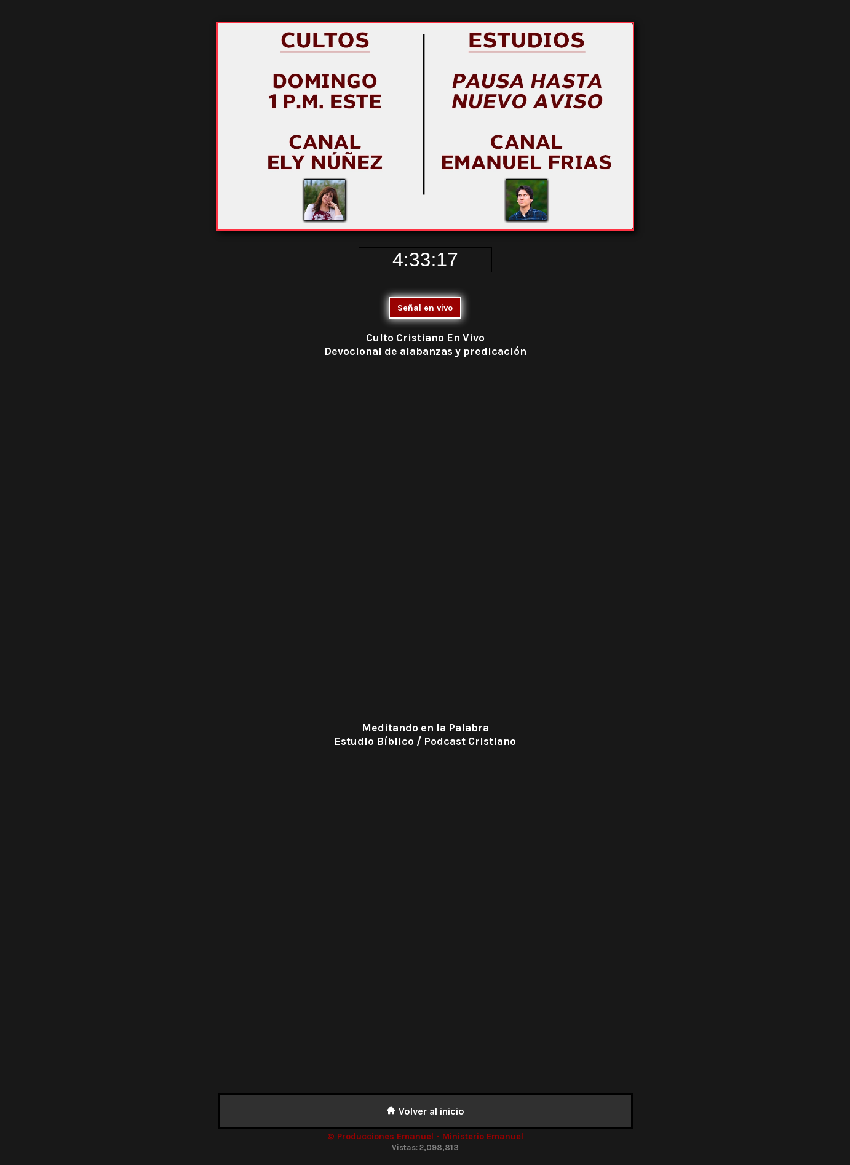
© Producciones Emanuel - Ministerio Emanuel (425, 1136)
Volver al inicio (425, 1111)
